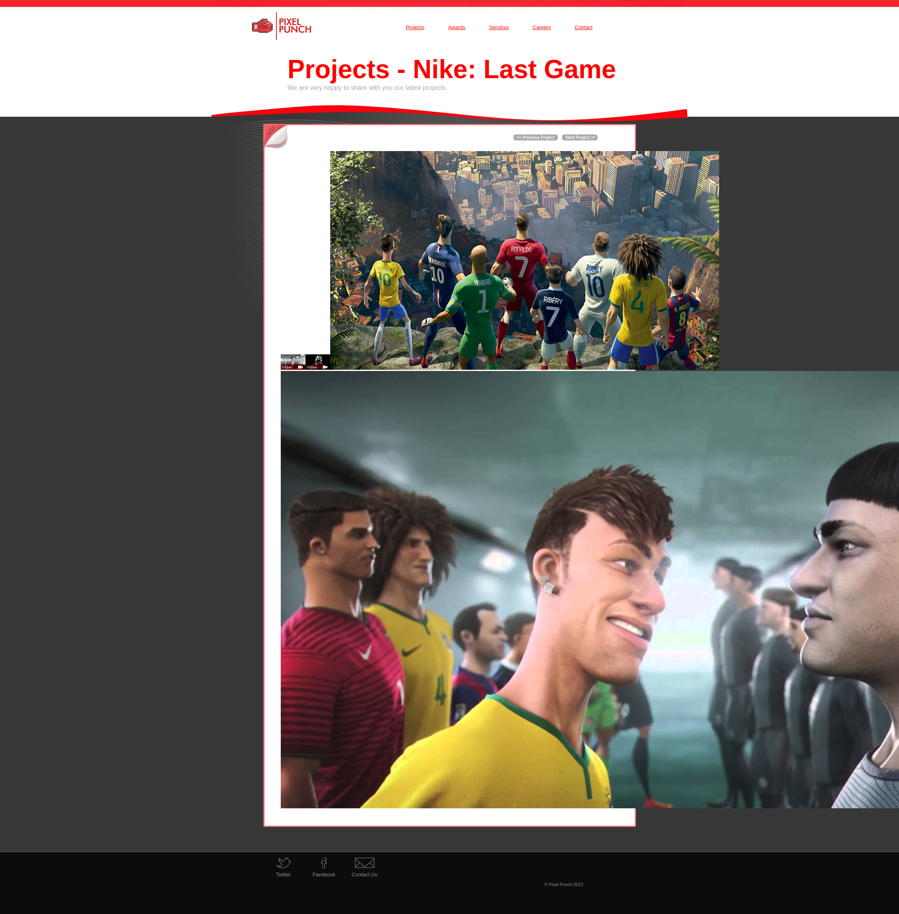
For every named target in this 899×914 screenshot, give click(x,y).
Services (499, 27)
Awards (456, 27)
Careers (541, 27)
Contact (583, 27)
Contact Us (364, 874)
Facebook (323, 874)
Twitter (283, 874)
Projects (415, 27)
